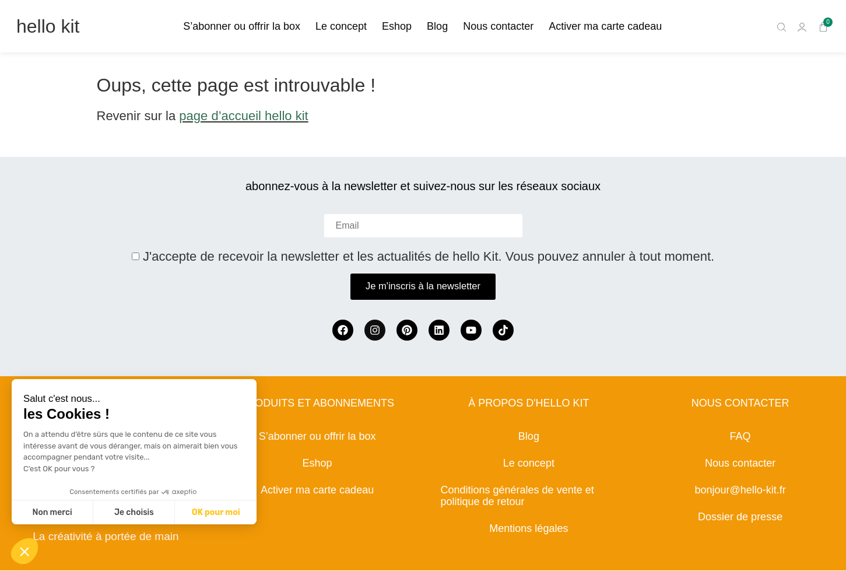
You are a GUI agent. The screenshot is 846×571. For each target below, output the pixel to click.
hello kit (48, 26)
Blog (437, 26)
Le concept (341, 26)
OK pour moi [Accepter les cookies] (216, 512)
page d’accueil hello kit (243, 115)
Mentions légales (528, 529)
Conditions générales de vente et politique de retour (517, 496)
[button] (24, 551)
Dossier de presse (740, 517)
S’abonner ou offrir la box (241, 26)
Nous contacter (498, 26)
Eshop (397, 26)
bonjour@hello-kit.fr (739, 490)
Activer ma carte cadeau (605, 26)
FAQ (740, 437)
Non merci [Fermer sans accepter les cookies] (52, 512)
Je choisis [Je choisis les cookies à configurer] (134, 512)
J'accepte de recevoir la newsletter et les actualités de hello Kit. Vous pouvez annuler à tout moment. (428, 256)
